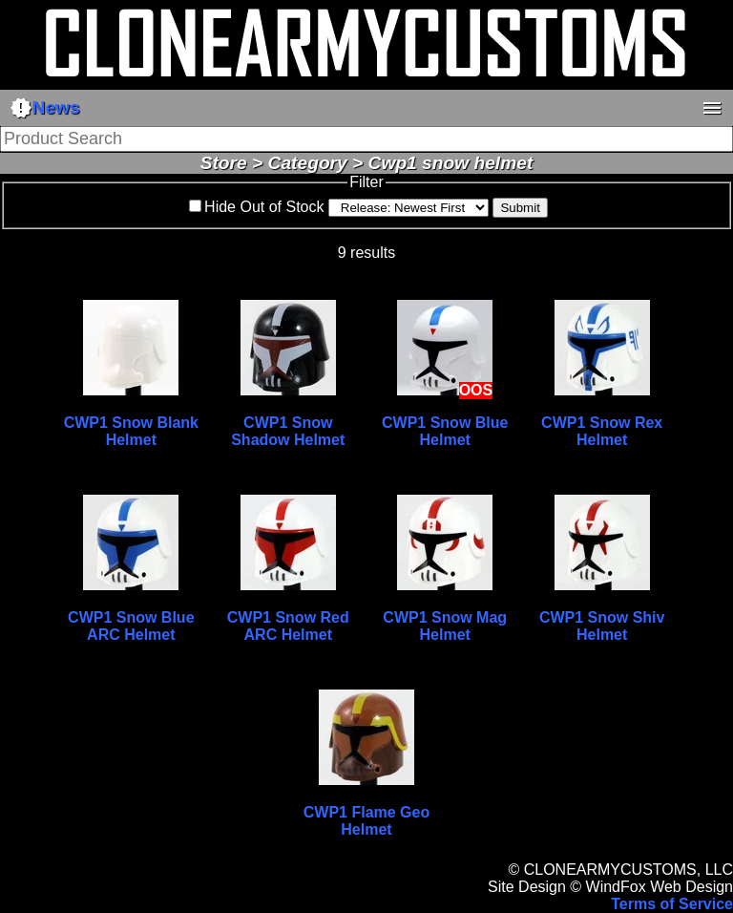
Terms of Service (672, 904)
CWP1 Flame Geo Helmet (366, 821)
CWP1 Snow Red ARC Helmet (288, 626)
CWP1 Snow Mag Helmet (445, 626)
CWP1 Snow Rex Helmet (601, 431)
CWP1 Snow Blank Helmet (131, 431)
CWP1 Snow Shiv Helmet (602, 626)
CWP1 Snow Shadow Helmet (288, 431)
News (45, 107)
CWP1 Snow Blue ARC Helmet (131, 626)
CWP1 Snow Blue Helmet (445, 431)
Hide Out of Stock (264, 207)
